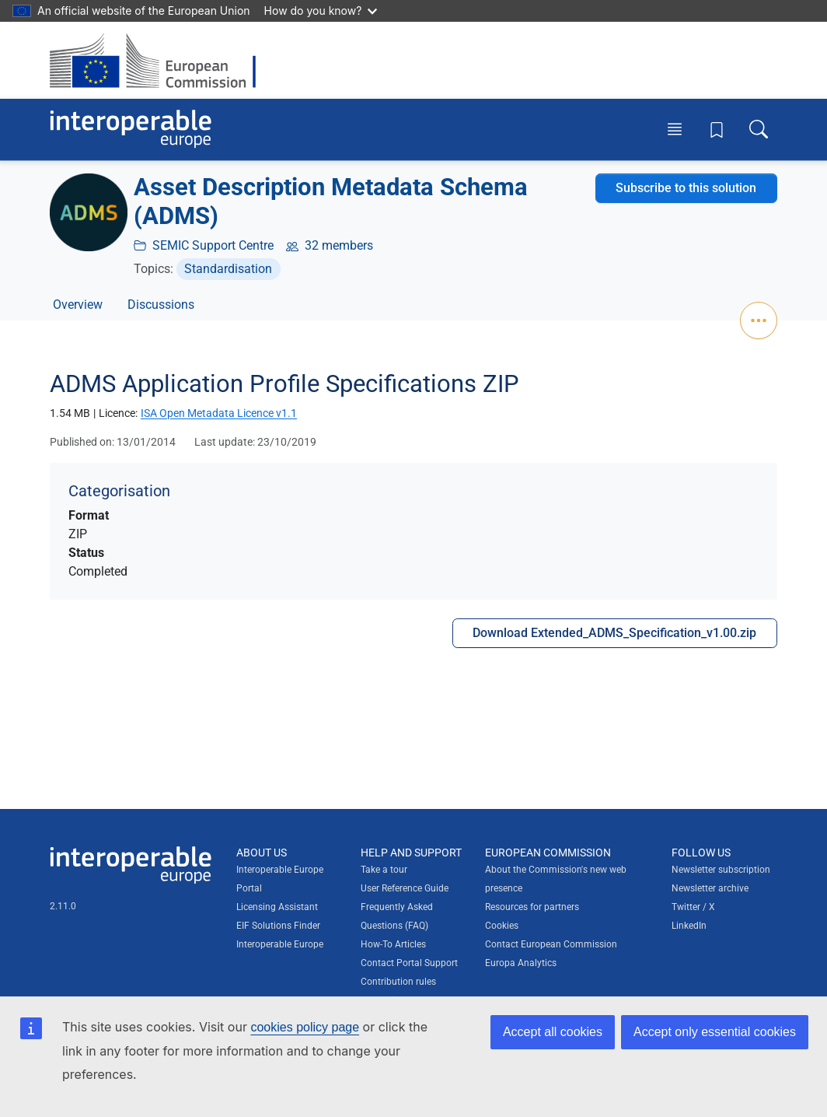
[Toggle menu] (674, 129)
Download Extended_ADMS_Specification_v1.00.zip (614, 632)
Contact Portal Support (409, 963)
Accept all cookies (552, 1031)
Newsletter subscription (721, 869)
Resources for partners (532, 907)
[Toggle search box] (758, 129)
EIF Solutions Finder (278, 925)
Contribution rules (398, 981)
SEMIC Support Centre (213, 245)
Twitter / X (693, 907)
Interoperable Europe (279, 944)
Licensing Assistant (277, 907)
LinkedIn (689, 925)
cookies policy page (304, 1027)
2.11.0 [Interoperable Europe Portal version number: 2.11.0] (63, 906)
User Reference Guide (404, 888)
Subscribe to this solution (686, 187)
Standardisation (228, 268)
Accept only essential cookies (714, 1031)
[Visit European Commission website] (160, 60)
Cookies (501, 925)
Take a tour (384, 869)
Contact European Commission (551, 944)
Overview (78, 304)
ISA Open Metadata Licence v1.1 (219, 413)
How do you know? (321, 10)
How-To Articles (393, 944)
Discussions (160, 304)
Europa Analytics (521, 963)
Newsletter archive (710, 888)
